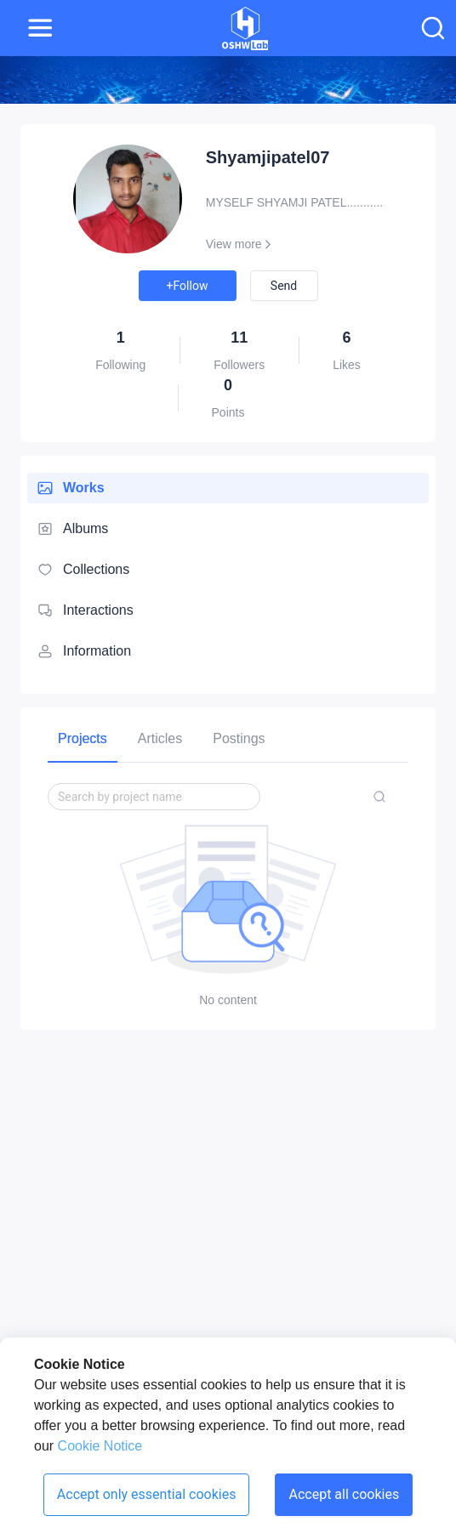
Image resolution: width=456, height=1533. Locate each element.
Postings (239, 738)
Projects (82, 738)
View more (241, 244)
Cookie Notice (98, 1446)
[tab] (82, 738)
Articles (160, 738)
